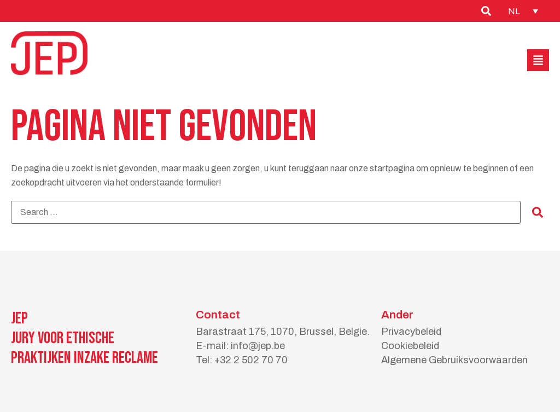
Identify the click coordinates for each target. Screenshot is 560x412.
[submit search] (537, 212)
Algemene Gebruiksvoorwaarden (454, 360)
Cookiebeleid (410, 345)
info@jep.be (258, 345)
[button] (538, 60)
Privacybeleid (411, 331)
